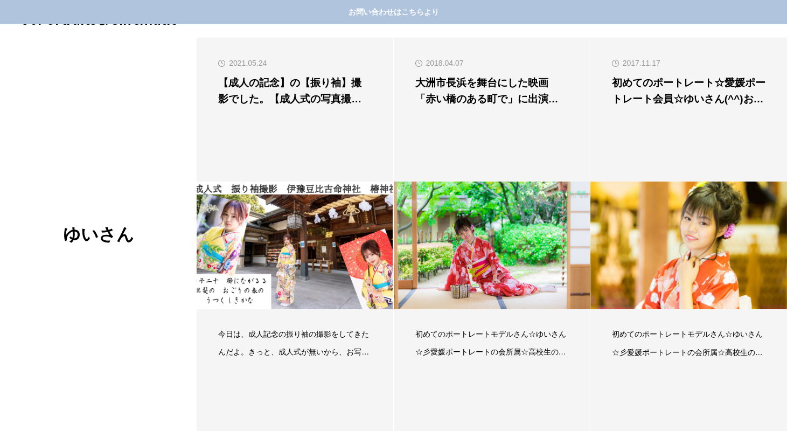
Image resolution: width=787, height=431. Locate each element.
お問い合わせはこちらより (394, 12)
